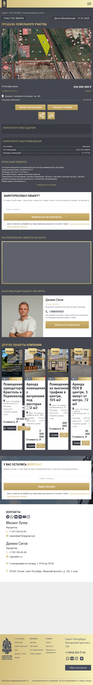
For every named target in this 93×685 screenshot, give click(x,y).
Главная (5, 13)
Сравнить (11, 428)
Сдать (48, 642)
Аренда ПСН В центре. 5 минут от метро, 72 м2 (80, 394)
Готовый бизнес (36, 650)
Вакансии (18, 642)
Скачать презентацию (30, 107)
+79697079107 (56, 311)
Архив (17, 657)
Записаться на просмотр (67, 324)
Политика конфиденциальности (15, 681)
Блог (17, 650)
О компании (19, 638)
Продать (49, 646)
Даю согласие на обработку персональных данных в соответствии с (48, 225)
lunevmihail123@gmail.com (22, 536)
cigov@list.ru (16, 556)
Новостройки (35, 653)
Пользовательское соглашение (45, 681)
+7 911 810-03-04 (17, 531)
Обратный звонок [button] (78, 667)
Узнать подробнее (24, 428)
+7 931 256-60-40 (17, 552)
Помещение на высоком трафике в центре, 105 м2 (58, 392)
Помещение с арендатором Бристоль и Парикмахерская (16, 390)
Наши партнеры (21, 646)
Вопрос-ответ (20, 653)
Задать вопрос (46, 486)
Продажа (34, 646)
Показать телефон (62, 107)
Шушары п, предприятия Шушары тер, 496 (21, 96)
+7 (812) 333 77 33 (75, 652)
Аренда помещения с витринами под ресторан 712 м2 (35, 396)
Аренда (33, 642)
